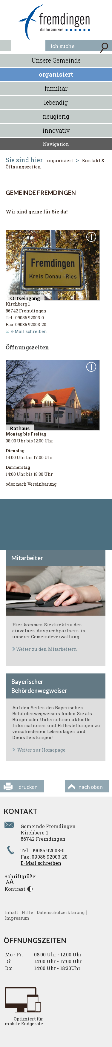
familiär (56, 88)
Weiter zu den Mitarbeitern (46, 649)
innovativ (56, 130)
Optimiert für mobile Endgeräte (24, 1021)
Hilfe (27, 912)
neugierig (56, 116)
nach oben (91, 786)
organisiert (56, 74)
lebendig (56, 102)
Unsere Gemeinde (56, 60)
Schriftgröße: (20, 878)
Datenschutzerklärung (61, 912)
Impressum (17, 918)
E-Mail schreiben (28, 331)
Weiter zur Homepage (41, 750)
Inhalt (11, 912)
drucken (28, 786)
